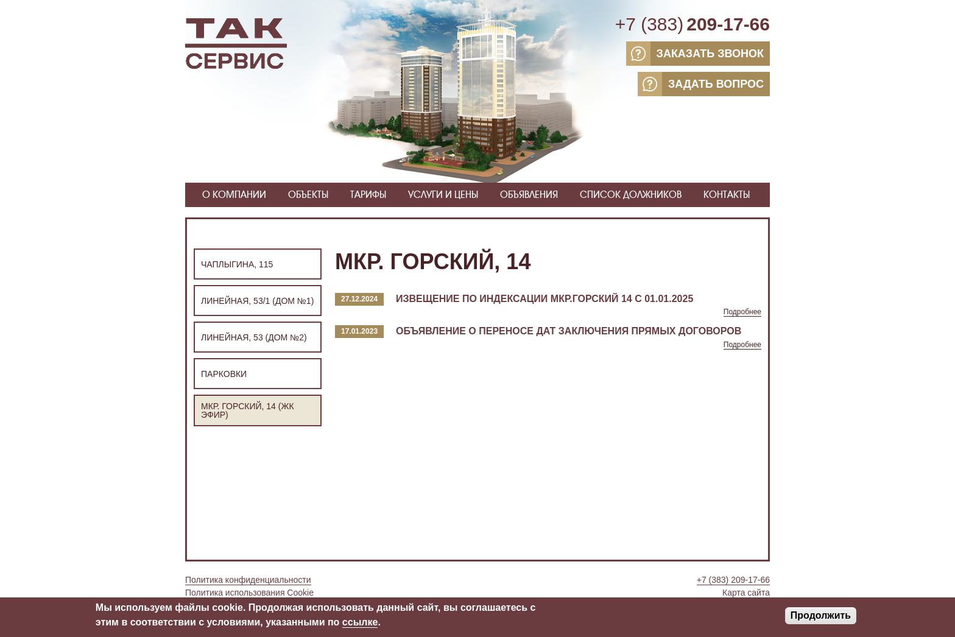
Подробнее (742, 312)
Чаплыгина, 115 (237, 264)
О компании (234, 194)
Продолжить (821, 617)
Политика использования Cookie (249, 592)
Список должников (631, 194)
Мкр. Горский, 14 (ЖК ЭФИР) (247, 410)
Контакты (726, 194)
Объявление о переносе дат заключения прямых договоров (568, 331)
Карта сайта (746, 592)
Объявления (529, 194)
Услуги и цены (443, 194)
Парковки (224, 374)
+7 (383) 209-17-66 (733, 580)
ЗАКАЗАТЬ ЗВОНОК (695, 53)
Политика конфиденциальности (248, 580)
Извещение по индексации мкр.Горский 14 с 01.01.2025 (544, 299)
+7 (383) (692, 24)
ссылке (360, 624)
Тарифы (368, 194)
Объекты (308, 194)
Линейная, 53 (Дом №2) (254, 337)
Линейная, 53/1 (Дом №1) (257, 301)
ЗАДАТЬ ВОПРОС (701, 84)
